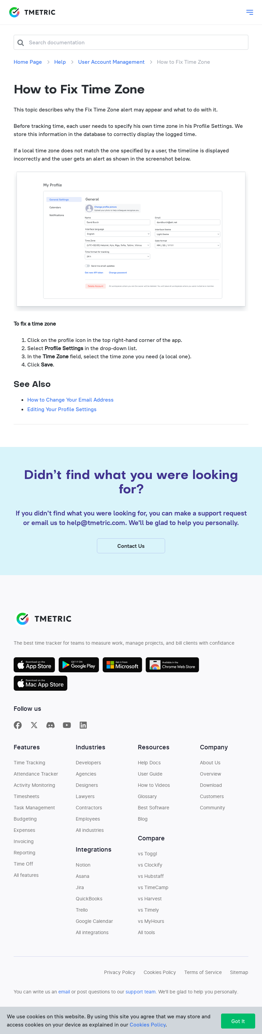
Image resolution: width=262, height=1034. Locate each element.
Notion (83, 874)
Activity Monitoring (34, 795)
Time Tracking (29, 772)
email (64, 1001)
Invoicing (24, 851)
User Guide (150, 783)
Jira (80, 897)
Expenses (24, 840)
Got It (238, 1021)
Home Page (28, 61)
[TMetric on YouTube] (67, 735)
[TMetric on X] (34, 735)
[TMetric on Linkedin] (83, 735)
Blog (143, 828)
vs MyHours (151, 931)
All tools (146, 942)
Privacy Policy (119, 982)
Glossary (147, 806)
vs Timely (148, 919)
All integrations (92, 942)
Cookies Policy (160, 982)
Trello (82, 919)
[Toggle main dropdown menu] (249, 12)
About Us (210, 772)
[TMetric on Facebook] (18, 735)
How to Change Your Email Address (70, 399)
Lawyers (85, 806)
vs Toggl (147, 863)
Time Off (23, 873)
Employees (88, 828)
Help (60, 61)
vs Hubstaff (151, 886)
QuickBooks (89, 908)
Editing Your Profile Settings (62, 409)
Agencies (86, 783)
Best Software (153, 817)
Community (212, 817)
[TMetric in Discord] (50, 735)
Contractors (89, 817)
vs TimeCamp (153, 897)
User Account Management (111, 61)
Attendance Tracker (36, 783)
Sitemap (239, 982)
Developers (88, 772)
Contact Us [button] (131, 555)
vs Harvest (150, 908)
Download (211, 795)
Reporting (24, 862)
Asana (82, 886)
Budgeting (25, 828)
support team (141, 1001)
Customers (212, 806)
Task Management (34, 817)
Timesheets (26, 806)
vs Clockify (150, 874)
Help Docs (149, 772)
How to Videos (154, 795)
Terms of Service (203, 982)
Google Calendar (94, 931)
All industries (90, 840)
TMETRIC (32, 12)
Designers (87, 795)
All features (26, 885)
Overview (210, 783)
